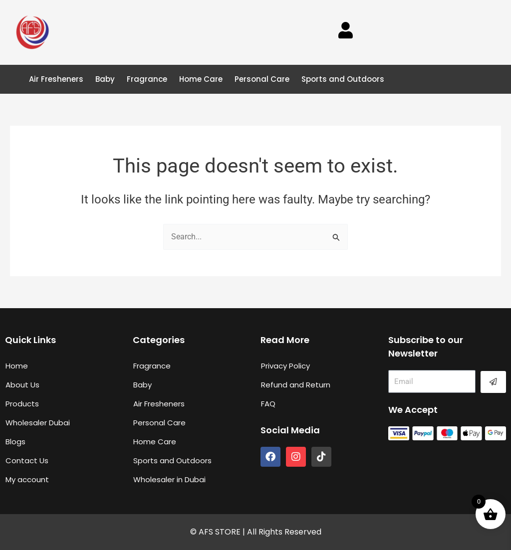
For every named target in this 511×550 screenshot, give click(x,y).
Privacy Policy (285, 366)
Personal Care (262, 79)
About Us (22, 384)
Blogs (15, 441)
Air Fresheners (56, 79)
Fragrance (147, 79)
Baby (105, 79)
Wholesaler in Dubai (169, 479)
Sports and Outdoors (342, 79)
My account (27, 479)
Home (16, 366)
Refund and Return (295, 384)
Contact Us (26, 460)
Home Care (201, 79)
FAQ (268, 403)
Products (22, 403)
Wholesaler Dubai (37, 422)
